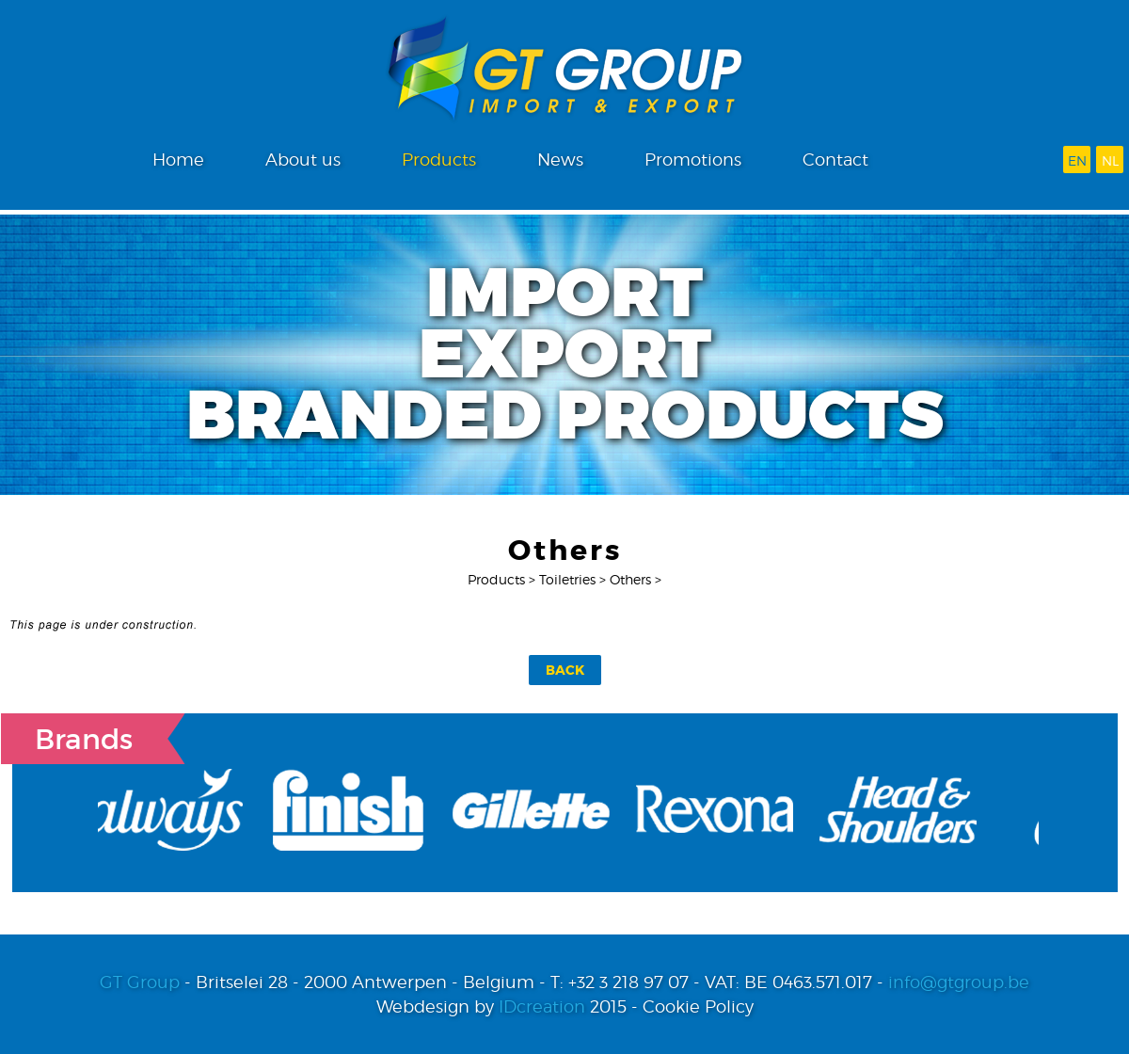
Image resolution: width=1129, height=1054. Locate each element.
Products (439, 159)
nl (1110, 160)
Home (178, 159)
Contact (835, 159)
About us (303, 159)
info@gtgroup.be (958, 982)
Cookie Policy (698, 1006)
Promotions (692, 159)
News (560, 159)
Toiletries (567, 579)
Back (565, 670)
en (1077, 160)
